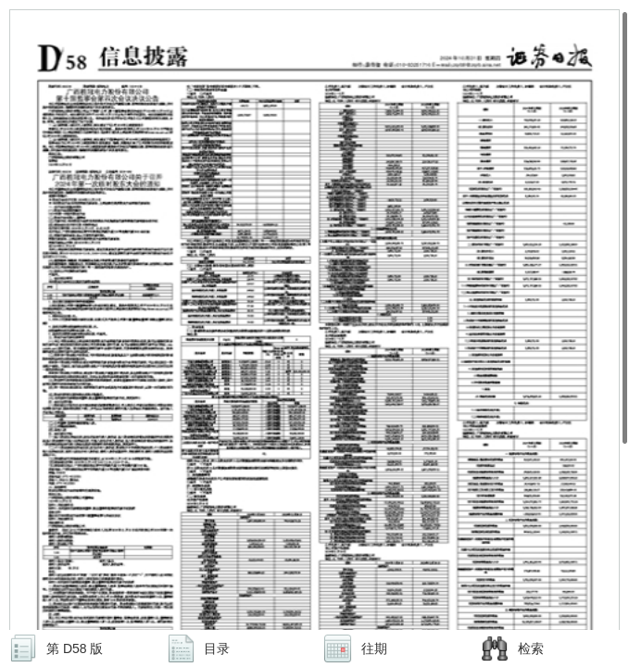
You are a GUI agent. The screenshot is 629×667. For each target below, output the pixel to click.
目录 (217, 648)
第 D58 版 (74, 648)
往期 (374, 648)
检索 (531, 648)
